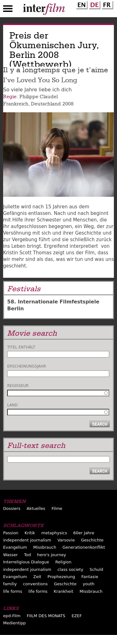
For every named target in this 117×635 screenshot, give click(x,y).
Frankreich (15, 104)
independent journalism (27, 540)
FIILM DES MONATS (46, 615)
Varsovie (66, 540)
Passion (10, 533)
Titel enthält (21, 347)
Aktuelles (36, 508)
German (94, 4)
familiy (10, 584)
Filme (56, 508)
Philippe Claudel (38, 96)
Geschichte (92, 540)
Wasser (10, 554)
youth (88, 584)
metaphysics (54, 533)
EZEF (76, 615)
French (106, 4)
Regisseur (18, 386)
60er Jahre (83, 533)
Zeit (37, 576)
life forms (12, 591)
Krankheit (63, 591)
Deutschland (46, 104)
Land (12, 405)
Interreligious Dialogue (26, 562)
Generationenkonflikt (83, 547)
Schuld (96, 569)
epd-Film (12, 615)
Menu (7, 10)
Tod (27, 554)
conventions (35, 584)
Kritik (30, 533)
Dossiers (11, 508)
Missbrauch (44, 547)
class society (70, 569)
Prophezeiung (61, 576)
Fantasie (89, 576)
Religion (63, 562)
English (81, 4)
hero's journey (51, 554)
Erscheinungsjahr (26, 366)
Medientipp (14, 623)
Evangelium (15, 547)
